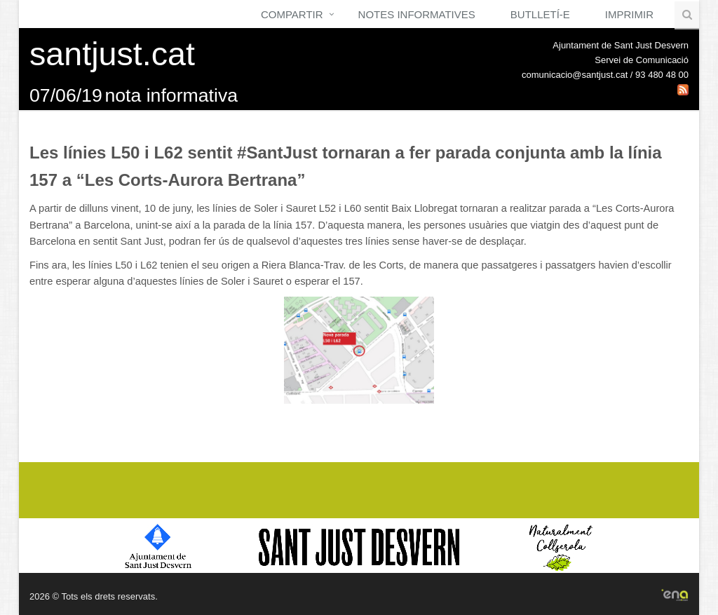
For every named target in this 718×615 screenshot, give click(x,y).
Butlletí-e (540, 14)
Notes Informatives (416, 14)
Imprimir (629, 14)
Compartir (292, 14)
